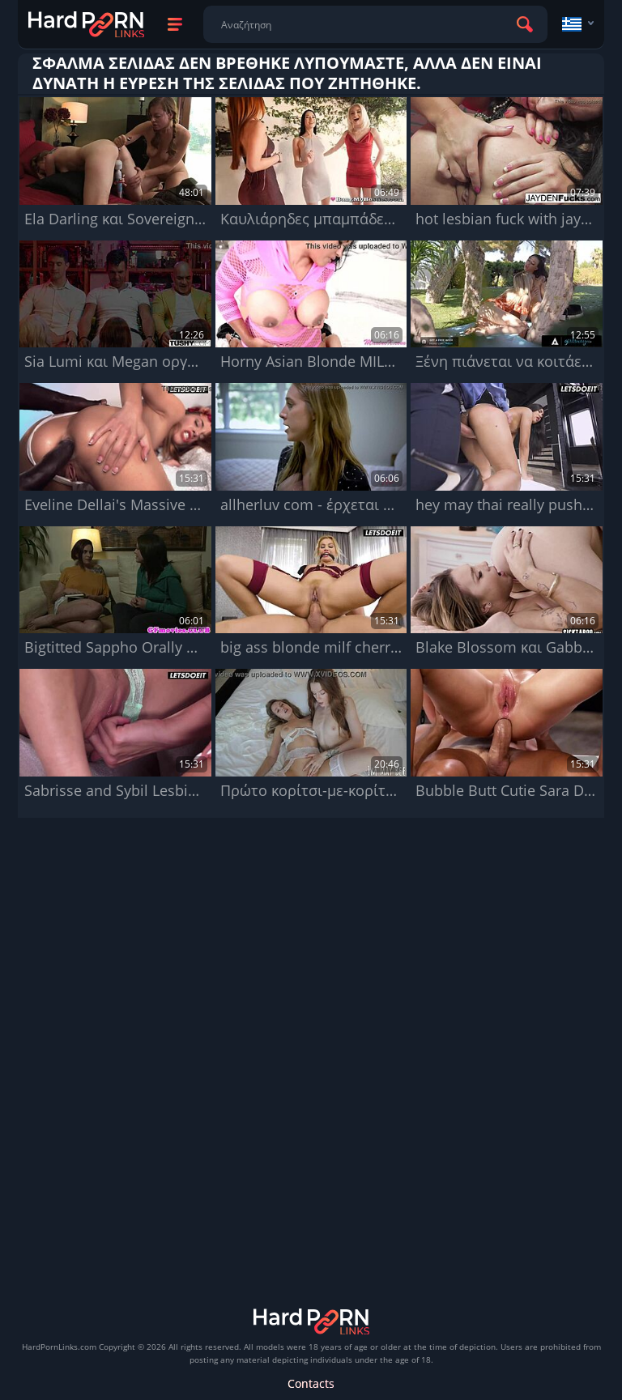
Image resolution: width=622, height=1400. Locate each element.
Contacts (311, 1383)
